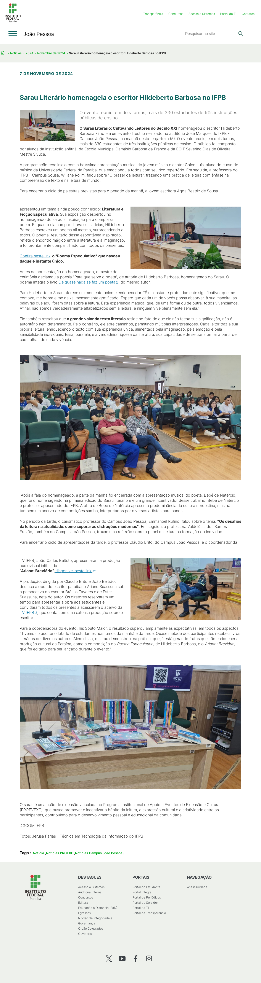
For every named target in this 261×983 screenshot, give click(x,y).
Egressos (84, 913)
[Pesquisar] (210, 33)
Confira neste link (35, 256)
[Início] (13, 21)
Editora (83, 902)
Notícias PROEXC (59, 853)
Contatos (248, 14)
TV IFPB (27, 612)
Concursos (175, 14)
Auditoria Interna (90, 892)
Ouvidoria (85, 933)
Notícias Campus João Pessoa (98, 853)
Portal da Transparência (149, 913)
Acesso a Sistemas (201, 14)
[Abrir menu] (12, 34)
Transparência (153, 14)
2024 (29, 53)
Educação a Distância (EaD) (97, 908)
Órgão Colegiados (90, 928)
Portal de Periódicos (146, 897)
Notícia (38, 853)
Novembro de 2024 (51, 53)
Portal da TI (228, 14)
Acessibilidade (197, 887)
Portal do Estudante (146, 887)
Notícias (16, 53)
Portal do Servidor (145, 902)
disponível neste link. (73, 571)
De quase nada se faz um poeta (87, 282)
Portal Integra (141, 892)
